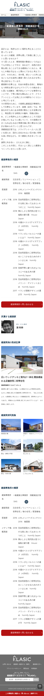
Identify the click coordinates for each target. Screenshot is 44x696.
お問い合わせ (7, 664)
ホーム (3, 15)
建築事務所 (15, 15)
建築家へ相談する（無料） (22, 664)
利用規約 (34, 668)
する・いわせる (22, 694)
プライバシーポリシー (14, 668)
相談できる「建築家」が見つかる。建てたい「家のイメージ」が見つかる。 (22, 9)
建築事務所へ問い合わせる (22, 304)
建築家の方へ (37, 664)
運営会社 (26, 668)
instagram (26, 173)
